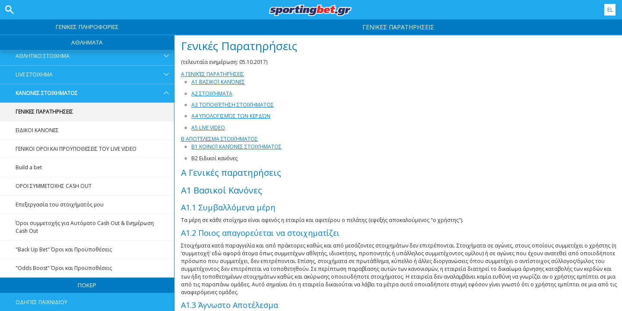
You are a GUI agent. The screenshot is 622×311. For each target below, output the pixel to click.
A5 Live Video (208, 127)
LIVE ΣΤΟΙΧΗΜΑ (95, 75)
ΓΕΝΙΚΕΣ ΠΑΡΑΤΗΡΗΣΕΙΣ (44, 111)
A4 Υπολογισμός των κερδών (230, 116)
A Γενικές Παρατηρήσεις (212, 74)
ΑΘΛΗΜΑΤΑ (87, 42)
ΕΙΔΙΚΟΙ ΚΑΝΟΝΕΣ (37, 130)
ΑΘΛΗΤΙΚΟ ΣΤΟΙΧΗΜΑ (95, 56)
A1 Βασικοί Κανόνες (218, 82)
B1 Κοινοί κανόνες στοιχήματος (236, 146)
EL (610, 9)
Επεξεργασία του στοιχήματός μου (60, 204)
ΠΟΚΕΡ (87, 285)
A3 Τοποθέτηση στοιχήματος (232, 104)
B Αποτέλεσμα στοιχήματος (219, 139)
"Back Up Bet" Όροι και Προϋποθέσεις (64, 249)
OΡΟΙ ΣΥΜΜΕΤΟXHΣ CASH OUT (54, 186)
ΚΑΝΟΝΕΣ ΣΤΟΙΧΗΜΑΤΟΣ (95, 93)
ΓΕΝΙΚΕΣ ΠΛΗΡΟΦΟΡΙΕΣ (87, 27)
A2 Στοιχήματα (211, 93)
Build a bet (29, 167)
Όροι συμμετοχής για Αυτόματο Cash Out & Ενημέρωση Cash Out (85, 227)
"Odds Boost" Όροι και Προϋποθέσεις (64, 268)
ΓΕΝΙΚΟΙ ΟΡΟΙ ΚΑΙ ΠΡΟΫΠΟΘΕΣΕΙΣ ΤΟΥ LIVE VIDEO (76, 148)
